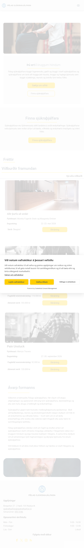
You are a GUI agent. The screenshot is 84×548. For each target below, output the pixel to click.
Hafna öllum (42, 282)
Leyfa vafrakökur (16, 282)
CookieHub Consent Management (46, 288)
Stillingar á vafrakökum (67, 282)
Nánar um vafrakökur (14, 274)
